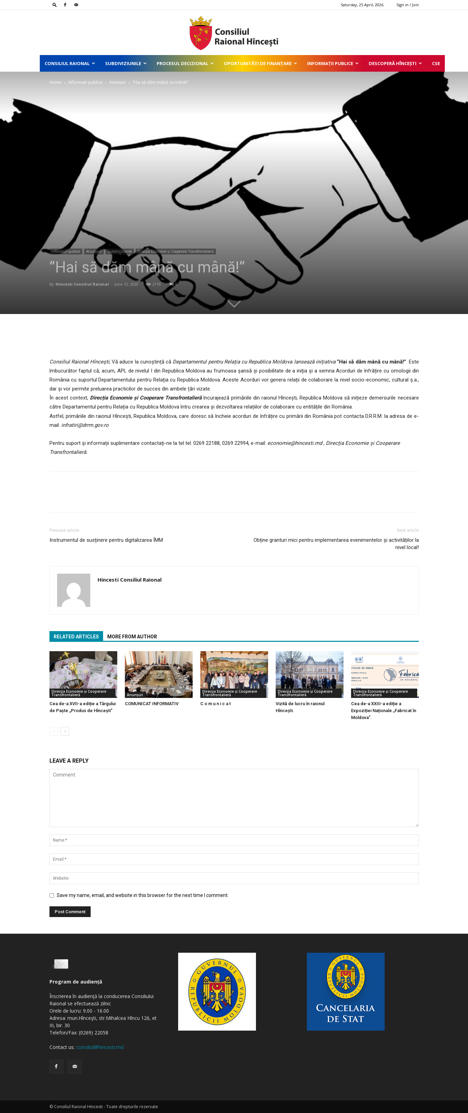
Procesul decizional (185, 63)
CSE (436, 63)
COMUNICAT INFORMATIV (151, 703)
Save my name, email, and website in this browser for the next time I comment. (143, 895)
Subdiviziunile (126, 63)
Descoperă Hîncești (395, 63)
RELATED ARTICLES (76, 636)
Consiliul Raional (70, 63)
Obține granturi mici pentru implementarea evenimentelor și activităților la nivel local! (336, 543)
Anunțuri (117, 82)
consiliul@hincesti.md (99, 1047)
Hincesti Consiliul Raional (82, 284)
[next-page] (65, 731)
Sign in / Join (407, 4)
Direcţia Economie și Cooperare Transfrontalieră (176, 251)
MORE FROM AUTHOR (132, 636)
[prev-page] (53, 731)
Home (55, 82)
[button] (54, 4)
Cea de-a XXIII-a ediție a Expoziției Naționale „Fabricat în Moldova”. (383, 710)
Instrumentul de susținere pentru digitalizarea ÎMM (106, 540)
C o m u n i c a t (215, 703)
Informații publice (333, 63)
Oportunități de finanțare (260, 63)
